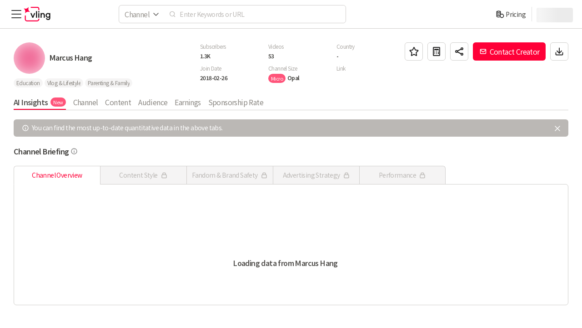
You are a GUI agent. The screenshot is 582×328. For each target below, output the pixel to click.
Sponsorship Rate (235, 102)
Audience (152, 102)
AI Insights (40, 102)
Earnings (188, 102)
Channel (85, 102)
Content (118, 102)
